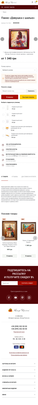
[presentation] (2, 39)
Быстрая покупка (28, 97)
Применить (31, 91)
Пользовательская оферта (19, 355)
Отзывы (15, 177)
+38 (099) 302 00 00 (19, 329)
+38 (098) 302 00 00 (19, 327)
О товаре (4, 177)
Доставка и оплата (28, 177)
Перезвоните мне (19, 332)
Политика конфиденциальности (19, 353)
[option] (15, 178)
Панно (4, 12)
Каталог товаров (7, 7)
